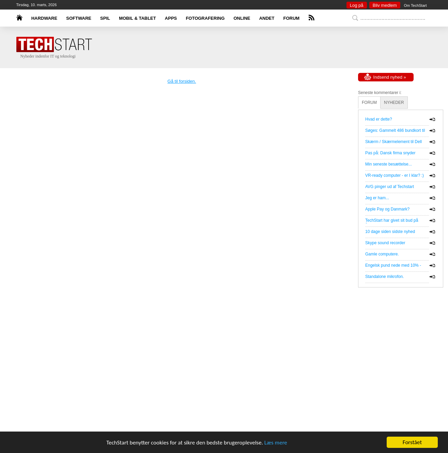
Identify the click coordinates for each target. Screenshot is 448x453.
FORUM (291, 18)
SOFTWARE (78, 18)
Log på (357, 5)
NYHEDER (394, 102)
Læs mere (275, 442)
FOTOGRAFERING (205, 18)
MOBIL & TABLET (137, 18)
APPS (171, 18)
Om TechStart (415, 5)
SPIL (105, 18)
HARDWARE (44, 18)
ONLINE (241, 18)
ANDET (267, 18)
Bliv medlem (385, 5)
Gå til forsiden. (182, 81)
